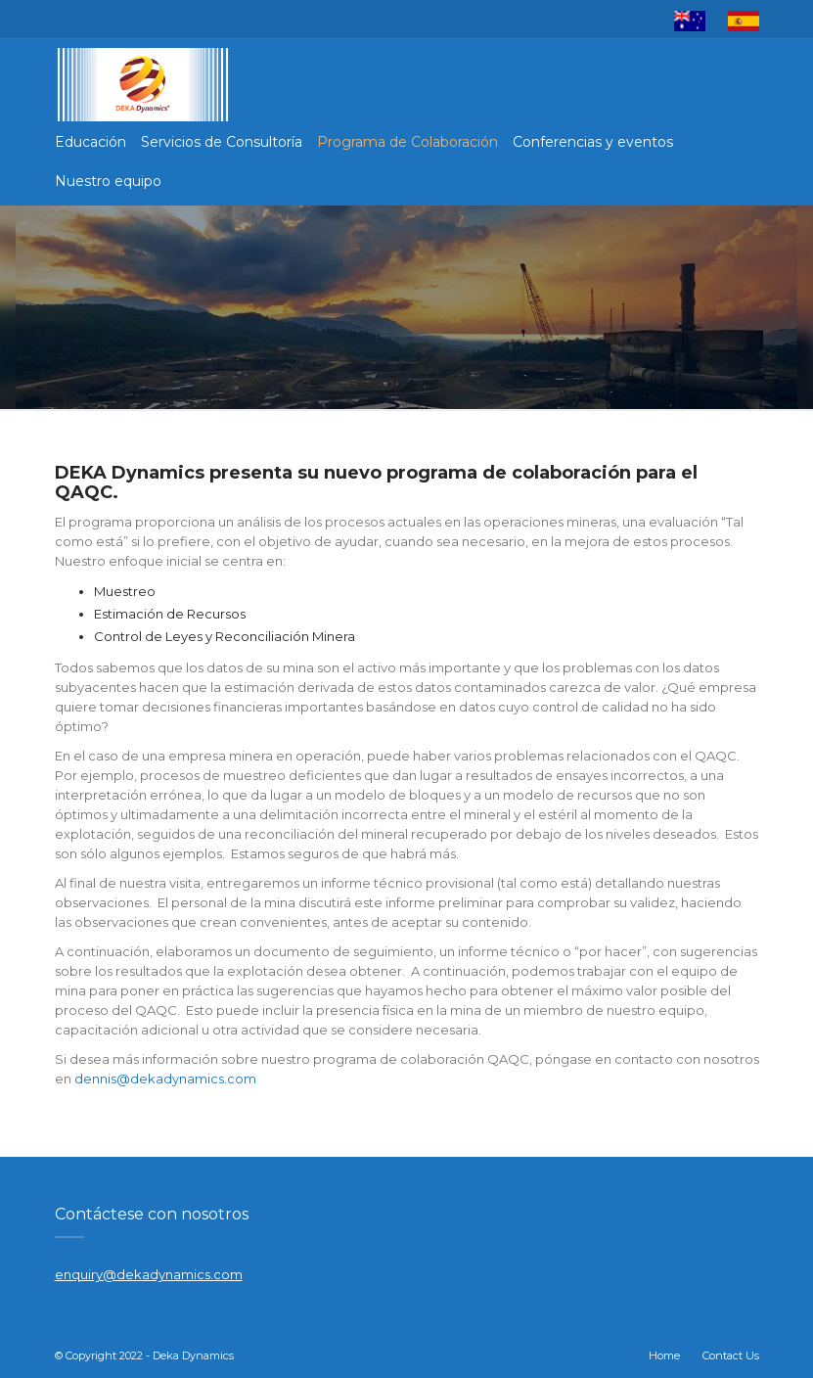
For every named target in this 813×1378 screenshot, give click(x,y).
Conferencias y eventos (593, 142)
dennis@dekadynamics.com (165, 1078)
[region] (406, 307)
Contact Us (730, 1355)
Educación (90, 142)
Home (664, 1355)
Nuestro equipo (108, 181)
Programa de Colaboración (407, 142)
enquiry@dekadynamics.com (149, 1274)
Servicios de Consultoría (221, 142)
